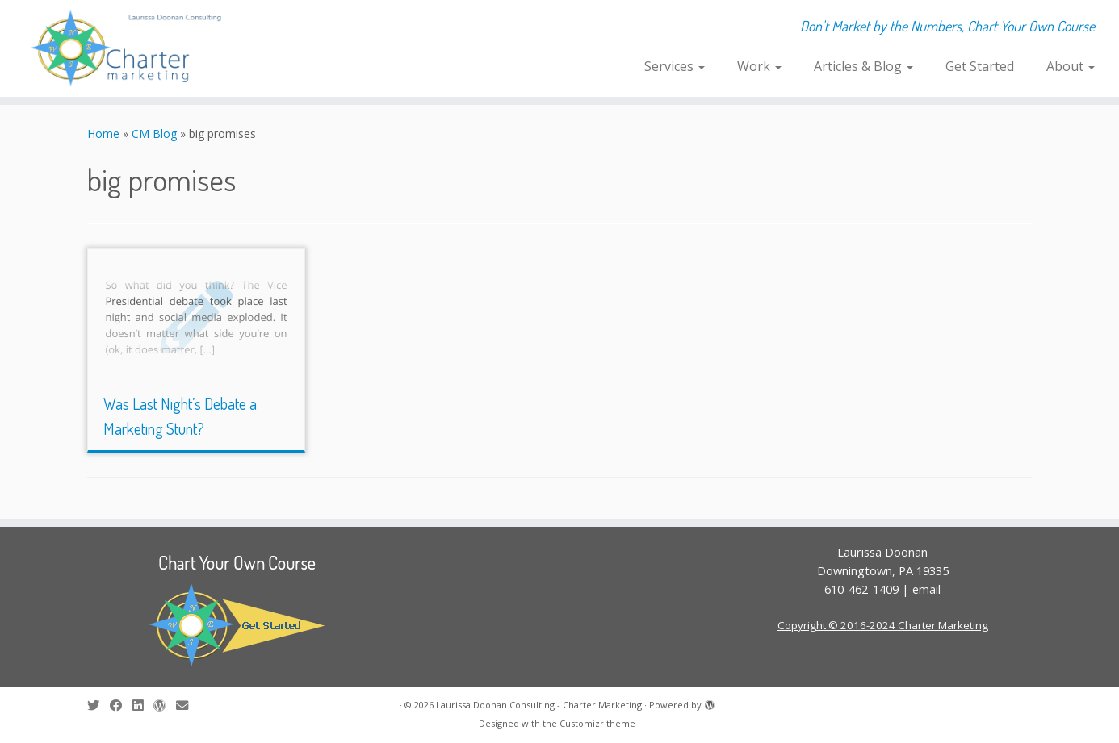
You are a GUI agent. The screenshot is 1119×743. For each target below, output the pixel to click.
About (1070, 66)
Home (103, 133)
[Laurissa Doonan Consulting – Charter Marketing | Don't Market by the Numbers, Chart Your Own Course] (129, 48)
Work (759, 66)
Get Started (979, 66)
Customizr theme (597, 723)
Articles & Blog (863, 66)
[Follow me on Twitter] (98, 705)
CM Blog (154, 133)
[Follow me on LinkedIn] (142, 705)
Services (674, 66)
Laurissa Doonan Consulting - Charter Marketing (539, 705)
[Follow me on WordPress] (164, 705)
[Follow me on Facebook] (121, 705)
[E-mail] (187, 705)
